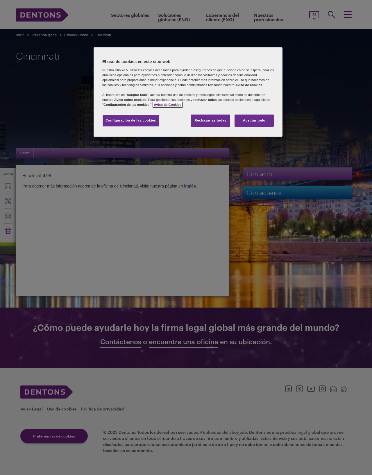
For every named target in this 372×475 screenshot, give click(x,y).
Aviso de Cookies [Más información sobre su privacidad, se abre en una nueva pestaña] (167, 104)
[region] (188, 92)
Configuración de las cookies (130, 120)
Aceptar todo (254, 120)
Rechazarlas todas (210, 120)
